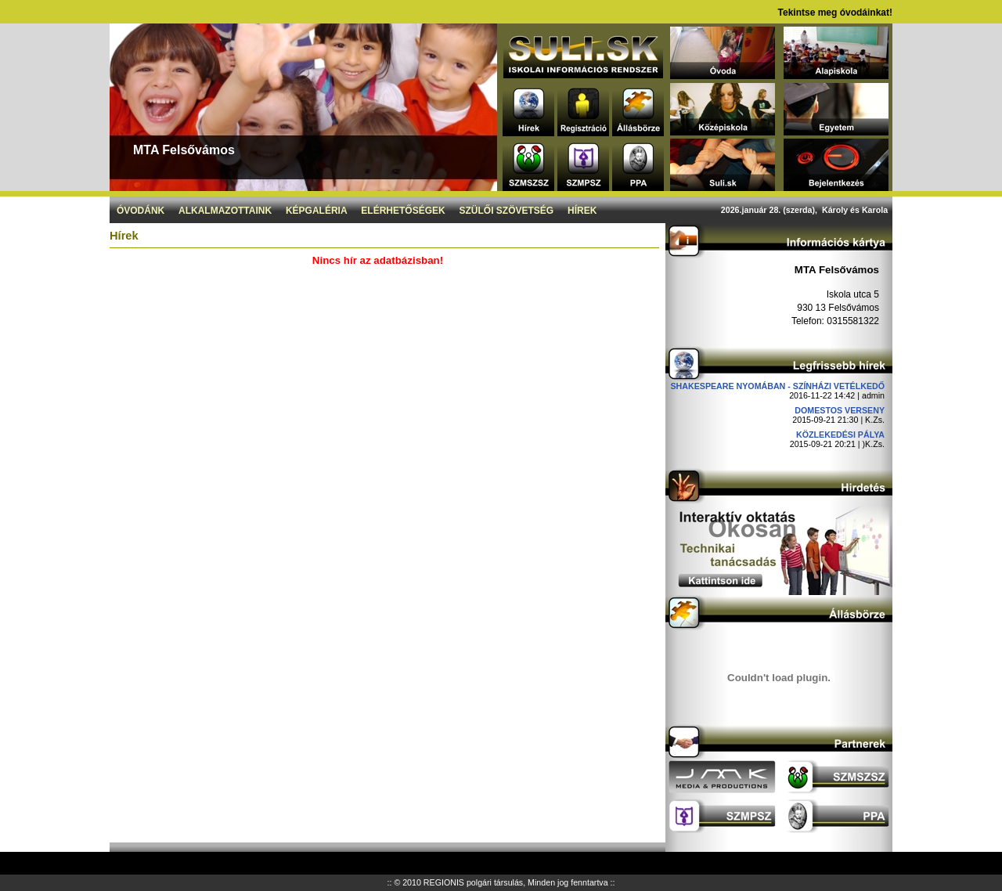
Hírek (582, 210)
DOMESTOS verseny (840, 410)
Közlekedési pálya (840, 434)
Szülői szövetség (507, 210)
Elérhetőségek (403, 210)
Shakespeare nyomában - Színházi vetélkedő (777, 386)
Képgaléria (317, 210)
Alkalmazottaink (225, 210)
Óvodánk (140, 210)
